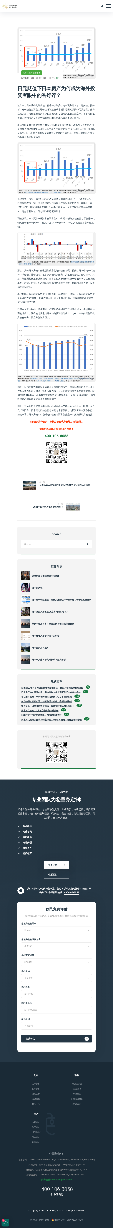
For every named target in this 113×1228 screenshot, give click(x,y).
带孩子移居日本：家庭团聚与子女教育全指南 (53, 623)
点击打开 (86, 888)
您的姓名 (25, 987)
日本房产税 (37, 587)
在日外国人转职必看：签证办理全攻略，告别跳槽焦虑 (46, 701)
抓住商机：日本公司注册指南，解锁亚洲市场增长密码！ (47, 706)
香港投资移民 (77, 1099)
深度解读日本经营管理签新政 (45, 575)
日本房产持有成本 (40, 647)
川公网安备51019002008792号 (67, 1220)
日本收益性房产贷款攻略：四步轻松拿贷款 (41, 715)
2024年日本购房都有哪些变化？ (48, 506)
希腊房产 (36, 1142)
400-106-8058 (71, 892)
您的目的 (25, 971)
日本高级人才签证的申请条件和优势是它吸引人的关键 (64, 485)
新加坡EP (77, 1104)
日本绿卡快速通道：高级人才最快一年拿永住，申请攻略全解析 (61, 599)
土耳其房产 (36, 1132)
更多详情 (56, 864)
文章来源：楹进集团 (31, 73)
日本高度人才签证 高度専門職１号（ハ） (51, 611)
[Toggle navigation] (108, 6)
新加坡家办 (77, 1083)
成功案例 (36, 1093)
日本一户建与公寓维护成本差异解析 (49, 659)
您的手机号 (26, 1003)
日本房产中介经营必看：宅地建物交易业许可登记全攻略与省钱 (51, 692)
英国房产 (36, 1127)
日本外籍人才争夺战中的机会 (45, 635)
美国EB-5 (77, 1088)
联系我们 (52, 874)
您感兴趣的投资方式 (30, 939)
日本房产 (36, 1137)
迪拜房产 (36, 1122)
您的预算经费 (27, 955)
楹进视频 (36, 1099)
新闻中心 (36, 1104)
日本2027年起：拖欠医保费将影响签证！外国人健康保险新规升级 (52, 688)
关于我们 (36, 1083)
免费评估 (57, 1039)
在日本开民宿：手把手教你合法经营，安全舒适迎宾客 (46, 697)
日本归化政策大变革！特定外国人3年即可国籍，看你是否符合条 (51, 719)
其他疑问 (25, 1019)
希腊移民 (77, 1093)
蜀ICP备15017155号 (39, 1220)
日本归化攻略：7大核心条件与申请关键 (39, 710)
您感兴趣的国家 (28, 923)
